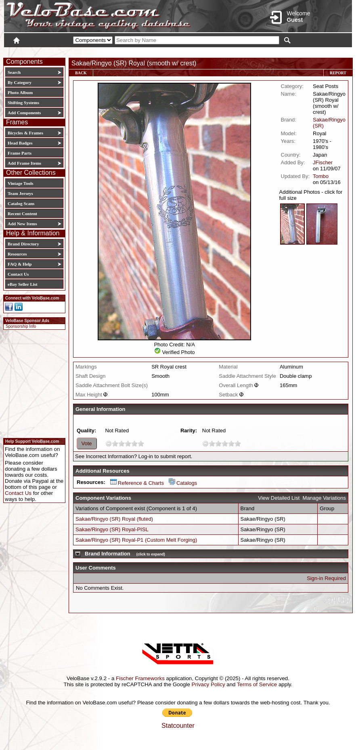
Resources (17, 253)
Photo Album (20, 92)
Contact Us (18, 274)
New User (307, 51)
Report (338, 73)
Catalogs (183, 483)
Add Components (24, 112)
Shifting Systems (23, 102)
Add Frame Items (24, 163)
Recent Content (22, 213)
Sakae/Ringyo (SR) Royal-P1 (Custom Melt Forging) (136, 540)
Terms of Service (257, 684)
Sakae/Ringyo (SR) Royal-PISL (112, 529)
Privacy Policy (208, 684)
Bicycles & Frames (26, 132)
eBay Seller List (23, 284)
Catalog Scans (21, 203)
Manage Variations (324, 498)
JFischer (323, 162)
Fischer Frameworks (140, 678)
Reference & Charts (137, 483)
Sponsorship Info (21, 326)
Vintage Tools (20, 183)
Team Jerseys (20, 193)
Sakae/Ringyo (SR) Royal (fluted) (114, 519)
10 (141, 443)
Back (81, 73)
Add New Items (22, 223)
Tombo (321, 176)
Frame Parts (19, 153)
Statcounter (178, 725)
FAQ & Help (20, 264)
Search (14, 72)
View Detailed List (278, 498)
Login (280, 51)
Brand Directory (23, 243)
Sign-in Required (326, 578)
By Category (19, 82)
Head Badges (20, 142)
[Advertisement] (32, 382)
